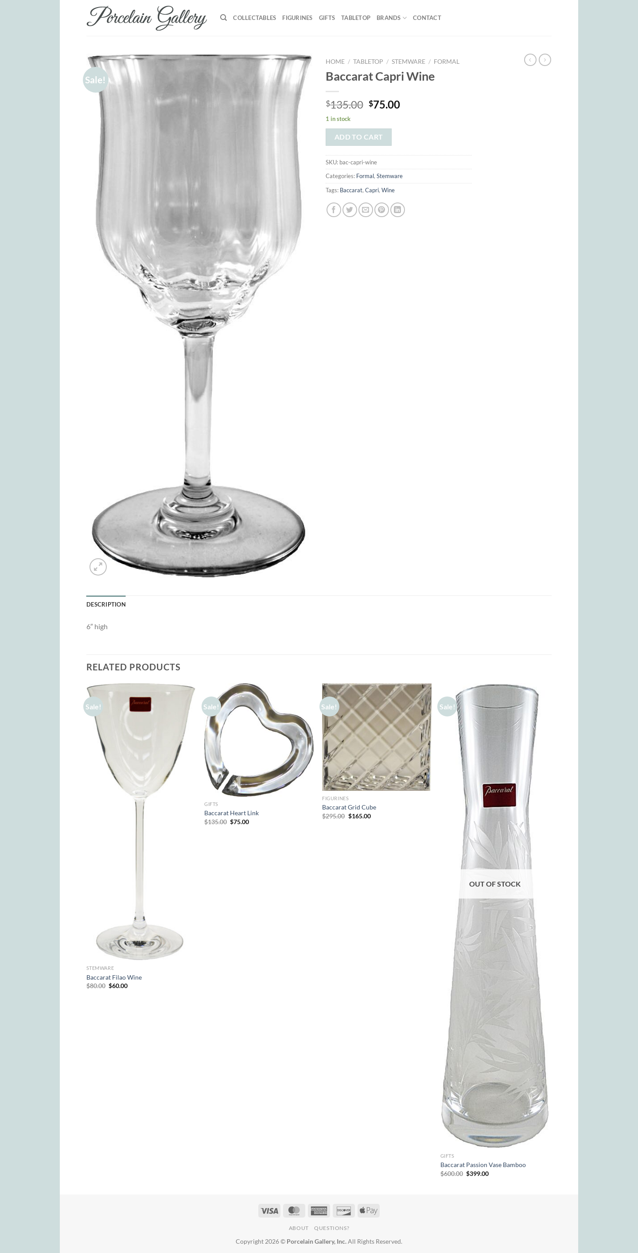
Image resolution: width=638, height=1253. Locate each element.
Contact (427, 17)
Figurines (297, 17)
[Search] (223, 17)
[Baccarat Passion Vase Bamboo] (495, 915)
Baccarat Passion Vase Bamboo (483, 1164)
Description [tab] (106, 604)
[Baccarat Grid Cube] (377, 737)
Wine (388, 190)
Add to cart (359, 137)
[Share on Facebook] (334, 209)
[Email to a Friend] (365, 209)
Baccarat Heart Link (231, 813)
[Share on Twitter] (349, 209)
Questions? (331, 1228)
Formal (446, 61)
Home (335, 61)
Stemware (408, 61)
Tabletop (355, 17)
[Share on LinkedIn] (397, 209)
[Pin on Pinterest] (381, 209)
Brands (392, 18)
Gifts (327, 17)
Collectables (254, 17)
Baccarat (351, 190)
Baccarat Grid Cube (349, 807)
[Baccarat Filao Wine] (141, 822)
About (299, 1228)
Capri (372, 190)
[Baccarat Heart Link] (259, 740)
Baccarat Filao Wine (114, 977)
